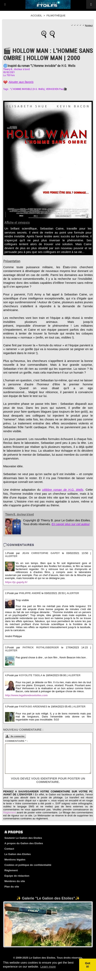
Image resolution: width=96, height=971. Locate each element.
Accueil (36, 15)
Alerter (11, 556)
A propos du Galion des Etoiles (23, 843)
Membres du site (14, 881)
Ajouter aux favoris (21, 82)
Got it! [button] (87, 964)
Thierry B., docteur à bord (16, 69)
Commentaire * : (16, 740)
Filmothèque (56, 15)
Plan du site (11, 886)
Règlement (9, 812)
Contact (9, 848)
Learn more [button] (48, 966)
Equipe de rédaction (16, 875)
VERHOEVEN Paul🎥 (56, 89)
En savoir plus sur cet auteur (71, 524)
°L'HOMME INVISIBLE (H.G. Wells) (27, 89)
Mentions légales (14, 859)
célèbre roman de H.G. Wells (62, 489)
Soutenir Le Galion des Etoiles (23, 837)
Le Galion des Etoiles (17, 854)
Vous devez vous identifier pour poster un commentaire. (48, 780)
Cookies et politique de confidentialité (27, 864)
